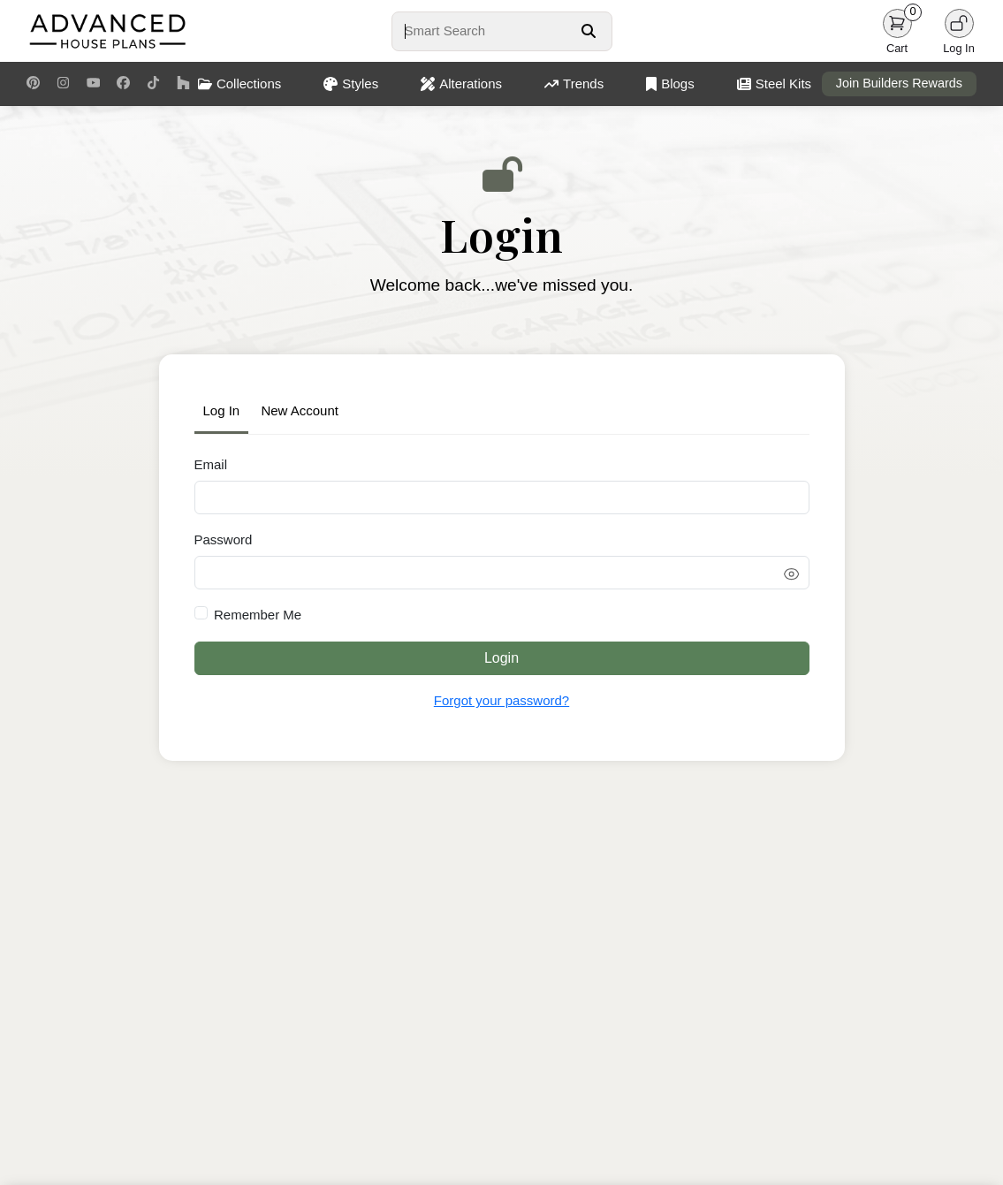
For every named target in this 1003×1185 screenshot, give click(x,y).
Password (223, 539)
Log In (221, 410)
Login (501, 657)
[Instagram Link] (63, 84)
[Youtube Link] (93, 84)
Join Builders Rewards (899, 83)
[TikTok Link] (153, 84)
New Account (299, 410)
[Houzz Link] (183, 84)
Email (211, 464)
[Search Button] (588, 31)
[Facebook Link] (123, 84)
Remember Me (257, 614)
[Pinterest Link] (33, 84)
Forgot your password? (501, 700)
